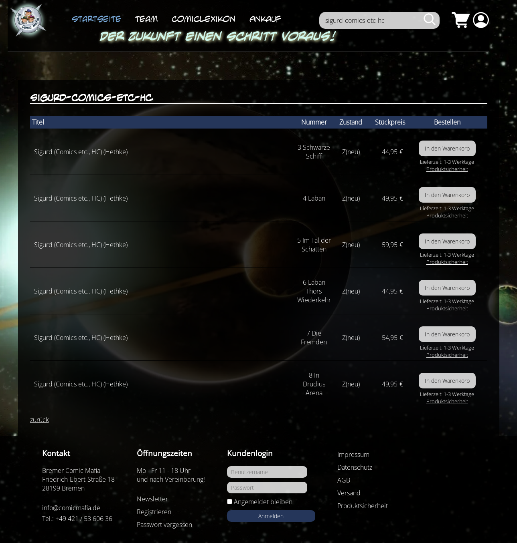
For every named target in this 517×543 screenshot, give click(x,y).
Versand (349, 493)
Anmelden (271, 516)
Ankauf (265, 19)
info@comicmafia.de (71, 507)
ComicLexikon (203, 19)
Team (146, 19)
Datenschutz (354, 467)
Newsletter (152, 499)
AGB (343, 480)
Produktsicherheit (447, 169)
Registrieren (154, 511)
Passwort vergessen (164, 524)
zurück (39, 419)
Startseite (96, 19)
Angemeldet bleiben (263, 501)
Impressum (353, 454)
